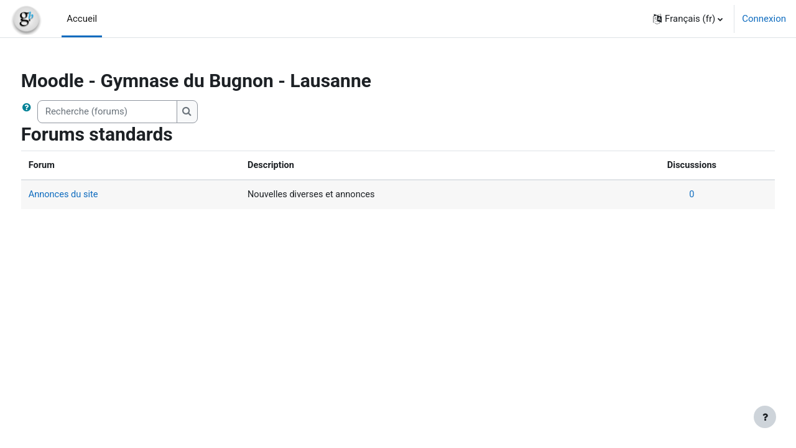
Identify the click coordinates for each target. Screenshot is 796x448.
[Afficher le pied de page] (765, 417)
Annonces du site (87, 195)
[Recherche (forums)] (130, 111)
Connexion (764, 18)
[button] (687, 18)
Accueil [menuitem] (82, 18)
